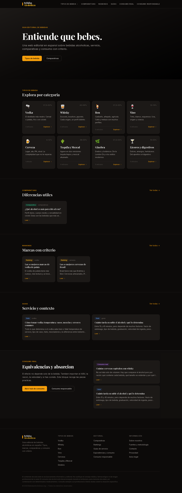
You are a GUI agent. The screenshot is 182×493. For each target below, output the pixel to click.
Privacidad (133, 453)
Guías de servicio (101, 449)
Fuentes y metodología (138, 445)
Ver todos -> (154, 245)
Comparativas (88, 4)
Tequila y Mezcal (65, 461)
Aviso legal (133, 457)
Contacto (133, 449)
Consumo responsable (148, 4)
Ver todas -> (155, 190)
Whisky (61, 445)
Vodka (60, 441)
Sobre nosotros (135, 441)
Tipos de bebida (69, 4)
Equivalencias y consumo (104, 453)
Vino (60, 453)
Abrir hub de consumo (34, 389)
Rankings (103, 4)
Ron (59, 449)
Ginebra (61, 465)
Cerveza (61, 457)
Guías (113, 4)
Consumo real (126, 4)
